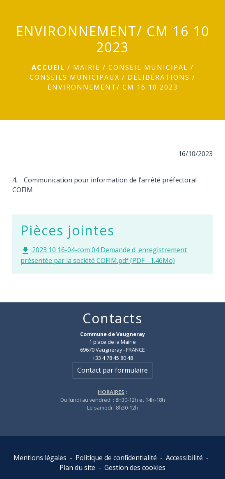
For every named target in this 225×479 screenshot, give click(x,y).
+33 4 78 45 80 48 (112, 358)
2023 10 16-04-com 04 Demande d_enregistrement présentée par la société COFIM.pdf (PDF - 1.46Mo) (104, 255)
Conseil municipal (148, 67)
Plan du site (77, 467)
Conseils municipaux (74, 77)
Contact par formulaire (112, 370)
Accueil (48, 67)
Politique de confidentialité (116, 457)
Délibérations (159, 77)
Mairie (86, 67)
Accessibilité (184, 457)
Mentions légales (40, 457)
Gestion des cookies (134, 467)
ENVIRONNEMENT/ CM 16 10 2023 (113, 87)
